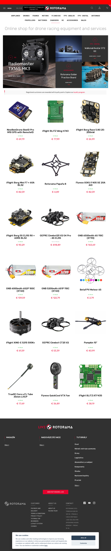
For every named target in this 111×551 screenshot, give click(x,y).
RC (63, 20)
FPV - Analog (69, 16)
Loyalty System (36, 523)
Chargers (54, 20)
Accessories (72, 20)
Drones (26, 16)
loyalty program (79, 92)
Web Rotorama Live (55, 492)
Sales (83, 20)
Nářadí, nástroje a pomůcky (85, 449)
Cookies (34, 526)
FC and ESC (56, 16)
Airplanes (15, 16)
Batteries (42, 20)
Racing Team (52, 511)
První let (78, 480)
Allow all (83, 538)
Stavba (77, 471)
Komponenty (79, 467)
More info (68, 82)
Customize (83, 543)
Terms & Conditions (38, 513)
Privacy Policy (36, 516)
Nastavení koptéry (82, 476)
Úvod (77, 444)
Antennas (95, 16)
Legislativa (79, 458)
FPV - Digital (83, 16)
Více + (7, 445)
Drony (77, 453)
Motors (45, 16)
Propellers (30, 20)
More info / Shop (95, 56)
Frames (36, 16)
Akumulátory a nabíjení (83, 462)
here (46, 545)
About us (51, 508)
